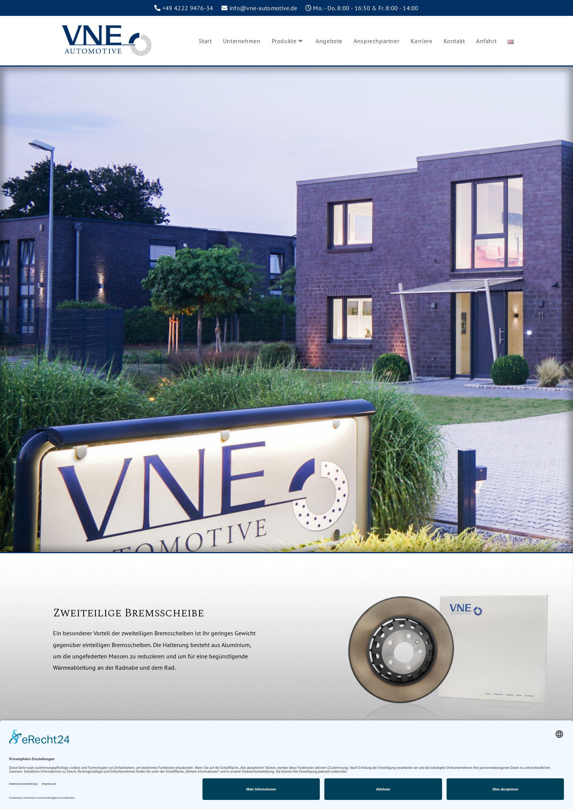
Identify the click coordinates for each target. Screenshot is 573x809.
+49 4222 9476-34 (187, 8)
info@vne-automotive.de (263, 8)
